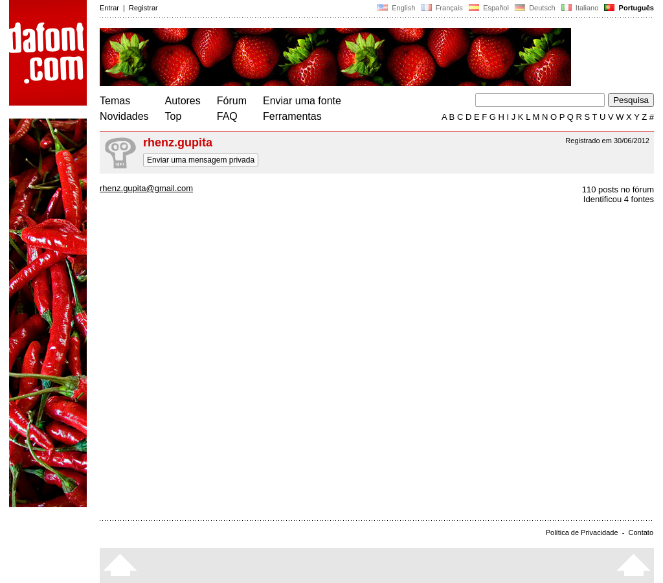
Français (441, 8)
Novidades (124, 116)
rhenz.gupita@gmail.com (146, 188)
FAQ (227, 116)
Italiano (580, 8)
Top (173, 116)
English (396, 8)
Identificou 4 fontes (618, 199)
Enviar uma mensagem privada (200, 160)
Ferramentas (292, 116)
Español (489, 8)
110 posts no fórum (618, 189)
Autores (183, 100)
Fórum (232, 100)
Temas (115, 100)
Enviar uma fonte (302, 100)
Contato (640, 532)
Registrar (143, 8)
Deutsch (535, 8)
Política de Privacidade (582, 532)
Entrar (109, 8)
